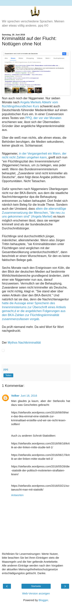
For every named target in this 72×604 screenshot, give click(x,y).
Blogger (43, 600)
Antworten (17, 495)
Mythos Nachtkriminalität (24, 342)
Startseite (36, 586)
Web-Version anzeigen (36, 593)
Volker (15, 395)
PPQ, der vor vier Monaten (43, 118)
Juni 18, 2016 (29, 395)
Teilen (8, 375)
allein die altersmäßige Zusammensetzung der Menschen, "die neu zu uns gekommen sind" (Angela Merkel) (34, 212)
